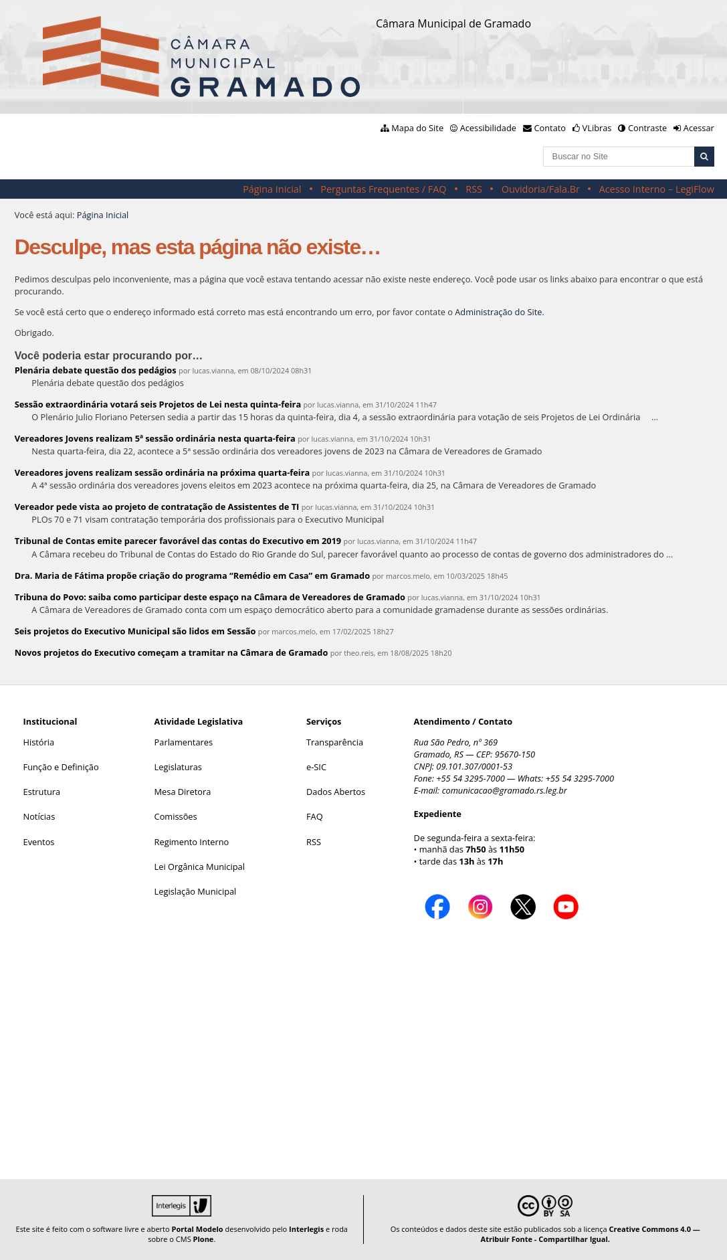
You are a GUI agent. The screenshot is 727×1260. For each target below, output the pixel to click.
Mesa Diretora (182, 792)
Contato (550, 128)
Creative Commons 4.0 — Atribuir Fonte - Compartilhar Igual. (590, 1234)
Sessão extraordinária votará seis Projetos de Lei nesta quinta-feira (158, 404)
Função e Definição (61, 767)
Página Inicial (272, 189)
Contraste (647, 128)
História (39, 742)
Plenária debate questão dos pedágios (96, 370)
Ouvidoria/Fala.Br (541, 189)
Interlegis (306, 1229)
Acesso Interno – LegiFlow (656, 189)
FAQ (314, 816)
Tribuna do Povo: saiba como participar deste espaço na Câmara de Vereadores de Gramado (210, 597)
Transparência (334, 742)
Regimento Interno (191, 842)
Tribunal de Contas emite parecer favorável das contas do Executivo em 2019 (178, 541)
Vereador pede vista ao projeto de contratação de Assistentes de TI (157, 507)
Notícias (39, 816)
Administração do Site (498, 312)
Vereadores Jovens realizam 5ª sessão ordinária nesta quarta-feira (155, 438)
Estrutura (42, 792)
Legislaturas (178, 767)
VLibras (597, 128)
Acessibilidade (488, 128)
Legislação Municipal (195, 891)
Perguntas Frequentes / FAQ (383, 189)
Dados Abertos (335, 792)
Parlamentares (183, 742)
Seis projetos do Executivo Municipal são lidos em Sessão (135, 631)
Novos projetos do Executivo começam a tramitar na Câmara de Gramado (171, 652)
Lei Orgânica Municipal (199, 867)
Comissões (175, 816)
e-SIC (316, 767)
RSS (473, 189)
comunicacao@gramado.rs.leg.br (504, 790)
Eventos (39, 842)
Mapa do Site (417, 128)
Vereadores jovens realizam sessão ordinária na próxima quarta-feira (162, 472)
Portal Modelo (197, 1229)
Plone (203, 1239)
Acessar (699, 128)
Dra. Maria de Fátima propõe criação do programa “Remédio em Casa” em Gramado (192, 575)
